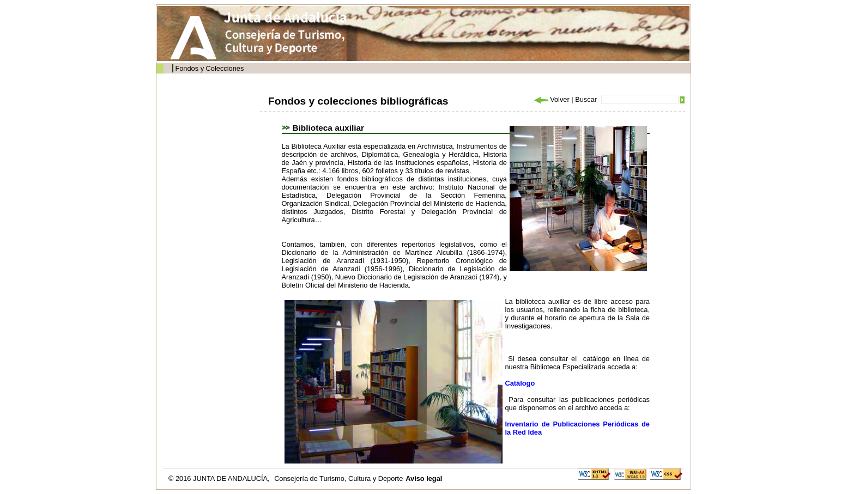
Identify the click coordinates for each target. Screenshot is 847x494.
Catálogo (520, 383)
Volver (551, 99)
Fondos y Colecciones (209, 68)
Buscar (586, 99)
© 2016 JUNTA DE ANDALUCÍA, (219, 478)
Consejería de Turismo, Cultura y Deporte (338, 478)
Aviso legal (424, 478)
